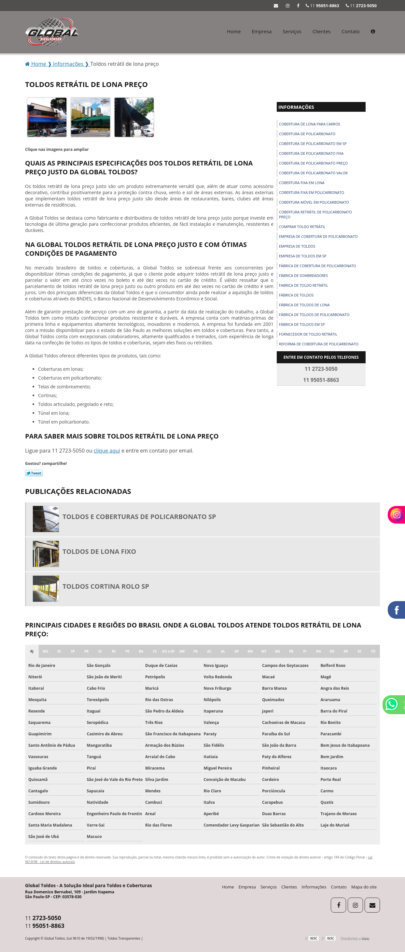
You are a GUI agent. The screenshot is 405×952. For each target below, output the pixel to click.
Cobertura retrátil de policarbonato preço (315, 214)
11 (361, 5)
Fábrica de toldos (296, 295)
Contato (351, 31)
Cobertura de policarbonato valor (313, 172)
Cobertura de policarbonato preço (313, 163)
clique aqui (107, 450)
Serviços (292, 31)
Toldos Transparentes (123, 938)
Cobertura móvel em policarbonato (314, 202)
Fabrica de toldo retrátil (303, 285)
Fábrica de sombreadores (303, 275)
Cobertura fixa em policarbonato (311, 192)
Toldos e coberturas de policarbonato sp (139, 516)
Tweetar (34, 473)
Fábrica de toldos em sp (302, 324)
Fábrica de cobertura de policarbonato (317, 265)
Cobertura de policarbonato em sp (313, 143)
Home (234, 31)
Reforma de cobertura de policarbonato (318, 343)
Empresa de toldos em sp (303, 255)
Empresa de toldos (297, 246)
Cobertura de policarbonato (307, 133)
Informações (296, 107)
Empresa (262, 31)
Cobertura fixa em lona (302, 182)
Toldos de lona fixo (99, 551)
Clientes (322, 31)
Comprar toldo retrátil (302, 226)
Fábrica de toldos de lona (304, 304)
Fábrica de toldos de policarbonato (314, 314)
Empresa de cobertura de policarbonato (318, 236)
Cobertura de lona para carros (309, 124)
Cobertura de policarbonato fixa (311, 153)
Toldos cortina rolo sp (106, 586)
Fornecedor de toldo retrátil (308, 334)
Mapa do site (364, 887)
